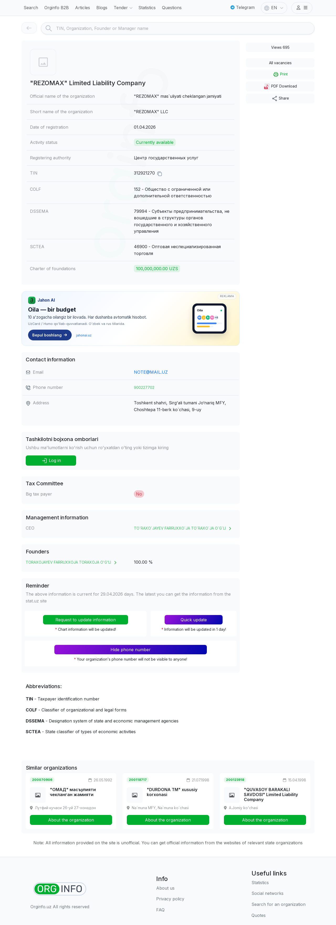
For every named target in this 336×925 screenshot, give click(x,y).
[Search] (185, 28)
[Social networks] (278, 893)
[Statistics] (278, 882)
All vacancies (280, 63)
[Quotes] (278, 915)
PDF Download (280, 86)
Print (280, 74)
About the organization (71, 820)
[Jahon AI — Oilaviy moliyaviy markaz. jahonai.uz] (131, 318)
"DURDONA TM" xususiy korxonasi (172, 792)
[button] (302, 7)
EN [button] (274, 8)
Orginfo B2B (56, 7)
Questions (172, 7)
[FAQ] (170, 910)
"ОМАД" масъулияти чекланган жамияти (73, 792)
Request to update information (85, 619)
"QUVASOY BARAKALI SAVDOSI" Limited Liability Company (271, 794)
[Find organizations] (59, 889)
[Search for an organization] (278, 904)
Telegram (242, 7)
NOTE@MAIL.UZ (151, 372)
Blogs (101, 7)
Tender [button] (124, 8)
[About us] (170, 888)
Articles (82, 7)
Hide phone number (131, 649)
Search (31, 7)
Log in (51, 461)
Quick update (194, 619)
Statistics (147, 7)
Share (280, 98)
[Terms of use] (170, 899)
